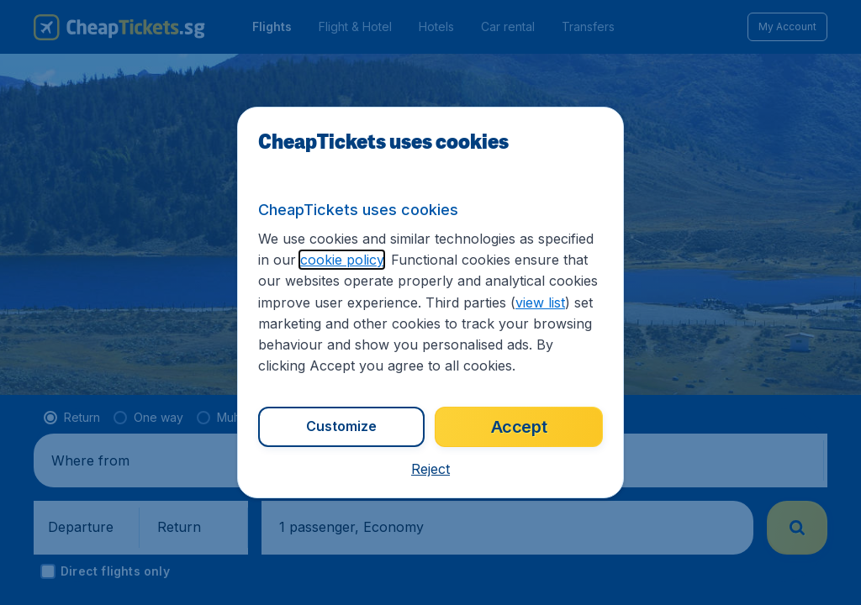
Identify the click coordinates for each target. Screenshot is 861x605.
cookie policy (341, 259)
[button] (430, 468)
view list (540, 302)
